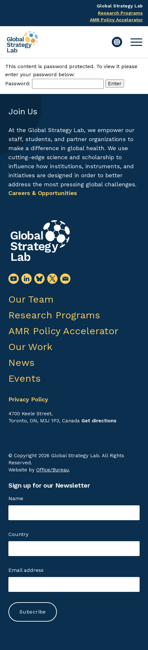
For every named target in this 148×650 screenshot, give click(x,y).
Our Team (31, 299)
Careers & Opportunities (42, 193)
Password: (54, 83)
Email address (26, 570)
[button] (136, 42)
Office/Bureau (52, 470)
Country (18, 534)
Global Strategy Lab (120, 5)
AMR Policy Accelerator (116, 19)
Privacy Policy (28, 399)
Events (24, 378)
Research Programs (120, 12)
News (21, 362)
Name (15, 498)
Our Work (30, 346)
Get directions (98, 421)
